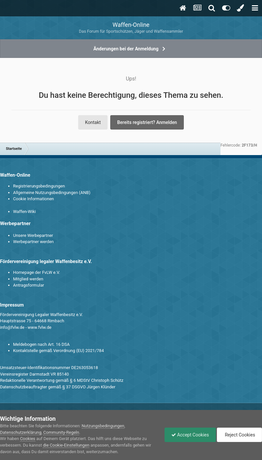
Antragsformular (28, 285)
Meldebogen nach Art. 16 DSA (41, 344)
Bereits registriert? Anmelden (147, 122)
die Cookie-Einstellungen (66, 445)
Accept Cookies (190, 434)
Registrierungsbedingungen (39, 186)
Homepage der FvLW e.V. (36, 272)
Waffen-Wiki (24, 211)
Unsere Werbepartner (33, 235)
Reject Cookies (239, 434)
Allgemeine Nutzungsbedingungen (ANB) (51, 192)
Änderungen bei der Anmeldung (126, 48)
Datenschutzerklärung (21, 432)
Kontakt (93, 122)
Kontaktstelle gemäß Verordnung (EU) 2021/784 (58, 350)
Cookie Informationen (33, 198)
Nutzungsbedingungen (103, 425)
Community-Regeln (61, 432)
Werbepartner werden (33, 241)
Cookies (27, 438)
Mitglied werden (28, 278)
